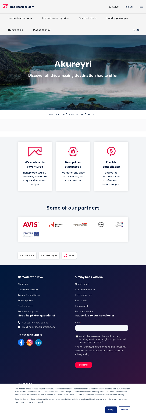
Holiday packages (117, 18)
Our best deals (87, 18)
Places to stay (41, 30)
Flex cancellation (84, 311)
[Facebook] (21, 342)
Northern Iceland (76, 114)
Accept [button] (111, 410)
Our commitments (85, 289)
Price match (82, 306)
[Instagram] (29, 342)
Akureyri (91, 114)
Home (52, 114)
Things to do (15, 30)
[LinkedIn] (38, 342)
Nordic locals (82, 284)
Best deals (81, 300)
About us (23, 284)
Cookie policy (25, 306)
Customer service (28, 289)
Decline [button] (124, 410)
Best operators (83, 295)
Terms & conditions (29, 295)
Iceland (61, 114)
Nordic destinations (20, 18)
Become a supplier (28, 311)
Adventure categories (55, 18)
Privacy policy (25, 300)
